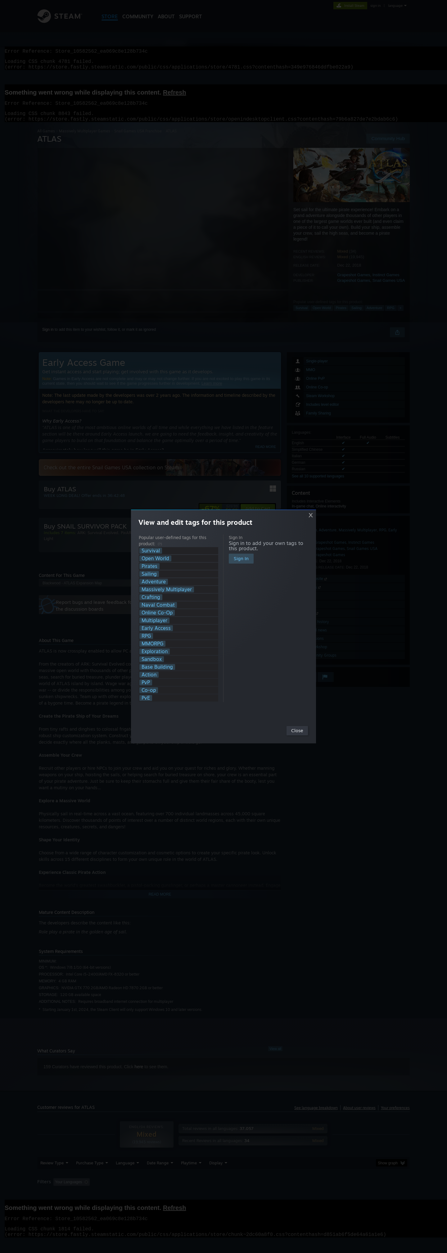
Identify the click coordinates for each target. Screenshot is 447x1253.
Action (149, 675)
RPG (146, 636)
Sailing (149, 574)
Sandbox (152, 659)
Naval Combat (158, 605)
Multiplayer (154, 620)
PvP (146, 682)
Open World (155, 558)
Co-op (149, 690)
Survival (151, 551)
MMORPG (152, 644)
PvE (146, 698)
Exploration (155, 651)
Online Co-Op (157, 613)
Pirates (149, 566)
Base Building (157, 667)
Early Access (156, 628)
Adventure (154, 582)
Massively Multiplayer (167, 589)
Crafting (151, 597)
